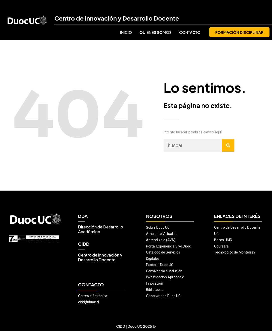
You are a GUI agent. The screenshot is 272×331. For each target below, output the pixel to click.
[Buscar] (228, 145)
